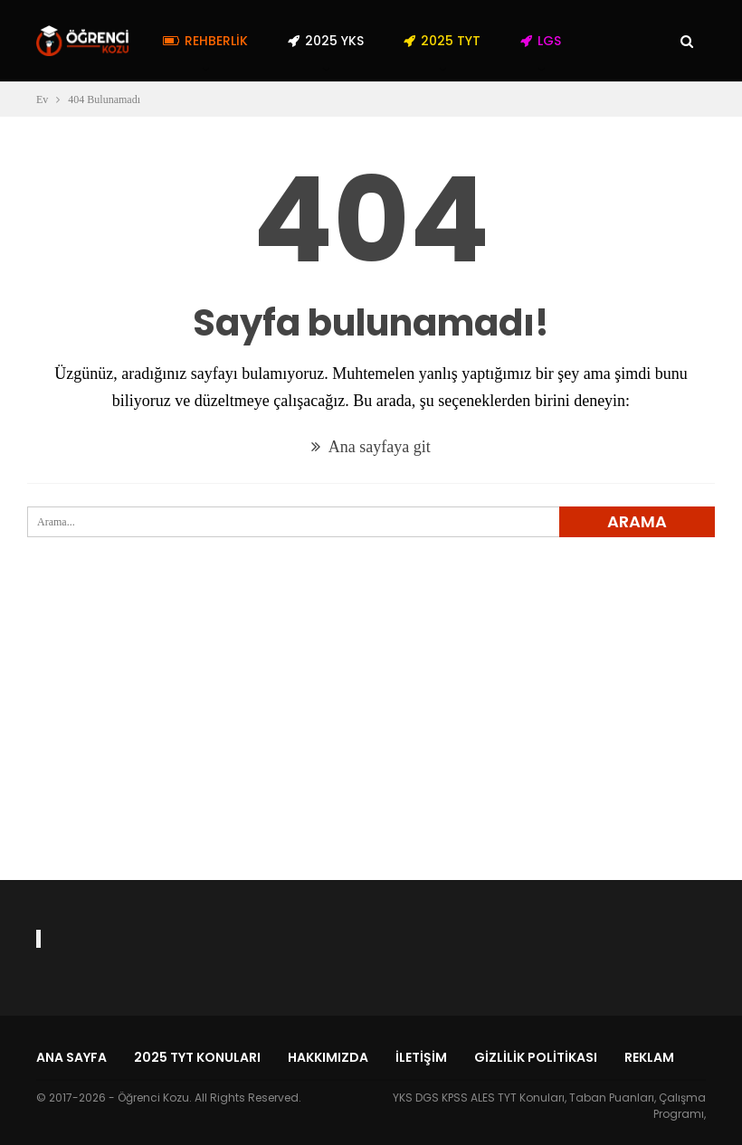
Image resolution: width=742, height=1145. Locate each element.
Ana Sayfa (71, 1057)
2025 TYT (442, 41)
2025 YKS (326, 41)
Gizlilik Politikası (535, 1057)
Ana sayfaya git (370, 447)
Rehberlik (205, 41)
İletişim (421, 1057)
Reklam (649, 1057)
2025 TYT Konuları (197, 1057)
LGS (540, 41)
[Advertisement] (371, 740)
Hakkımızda (328, 1057)
